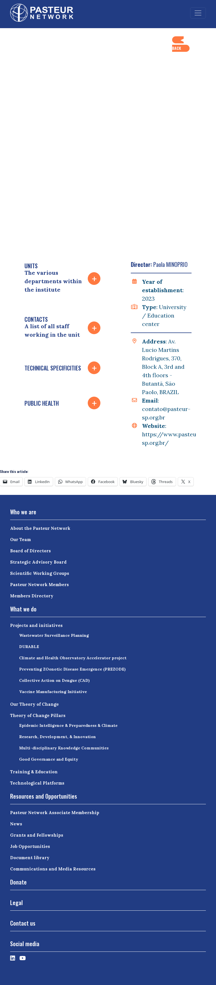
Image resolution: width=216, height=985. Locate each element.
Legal (16, 902)
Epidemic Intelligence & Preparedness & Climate (68, 725)
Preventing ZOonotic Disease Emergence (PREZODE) (72, 669)
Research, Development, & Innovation (57, 736)
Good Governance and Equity (48, 759)
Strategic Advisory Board (38, 562)
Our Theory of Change (34, 704)
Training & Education (34, 771)
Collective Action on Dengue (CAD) (54, 680)
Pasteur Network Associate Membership (54, 812)
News (16, 824)
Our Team (20, 539)
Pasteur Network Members (39, 584)
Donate (18, 882)
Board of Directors (30, 550)
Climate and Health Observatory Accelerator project (73, 657)
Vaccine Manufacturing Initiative (53, 691)
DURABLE (29, 646)
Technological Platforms (37, 783)
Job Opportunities (30, 846)
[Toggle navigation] (198, 13)
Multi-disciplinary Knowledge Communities (64, 748)
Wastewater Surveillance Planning (54, 635)
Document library (30, 857)
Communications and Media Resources (53, 869)
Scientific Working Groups (39, 573)
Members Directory (31, 595)
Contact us (22, 923)
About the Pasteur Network (40, 528)
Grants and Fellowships (36, 835)
